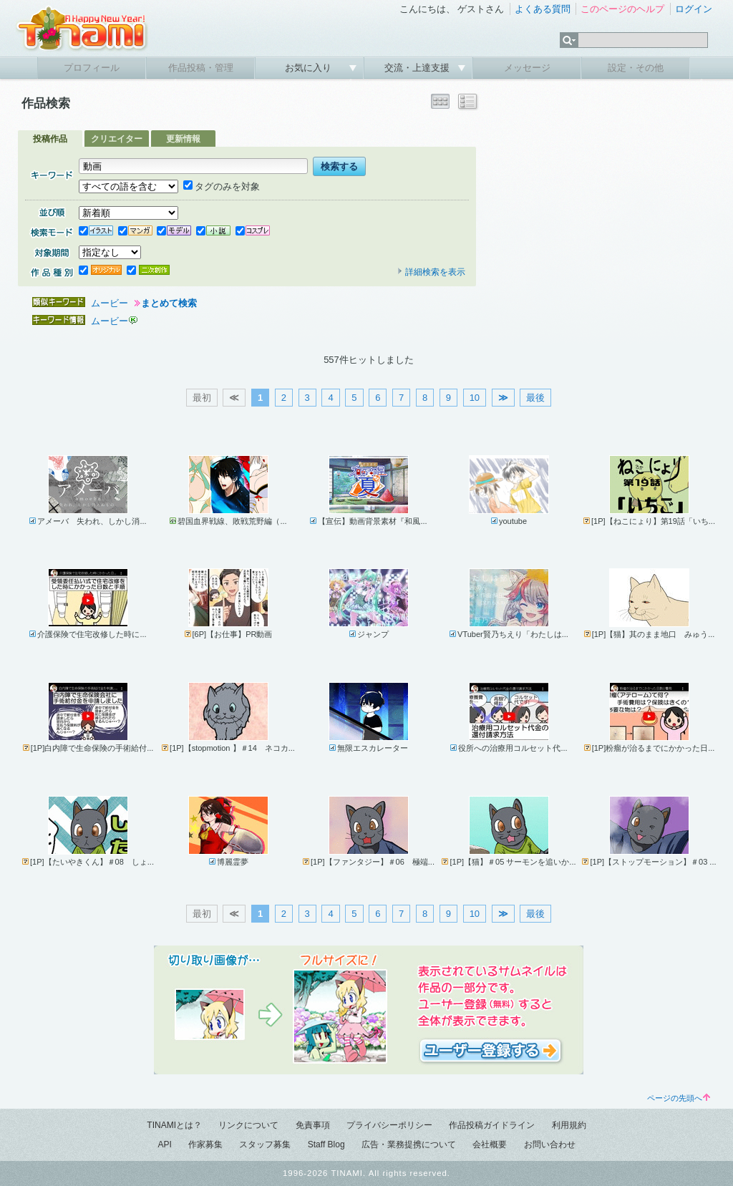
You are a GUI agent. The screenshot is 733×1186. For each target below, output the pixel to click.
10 (475, 397)
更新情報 (183, 139)
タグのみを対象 (221, 186)
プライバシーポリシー (389, 1125)
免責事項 (313, 1125)
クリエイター (116, 139)
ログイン (693, 9)
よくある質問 (543, 9)
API (164, 1144)
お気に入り (309, 67)
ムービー (109, 303)
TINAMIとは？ (174, 1125)
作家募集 (205, 1144)
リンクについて (248, 1125)
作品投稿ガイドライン (492, 1125)
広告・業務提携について (408, 1144)
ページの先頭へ (678, 1098)
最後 (535, 397)
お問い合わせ (550, 1144)
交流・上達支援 (418, 67)
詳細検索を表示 (431, 272)
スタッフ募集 (265, 1144)
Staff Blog (326, 1144)
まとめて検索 (169, 303)
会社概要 (489, 1144)
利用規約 (569, 1125)
